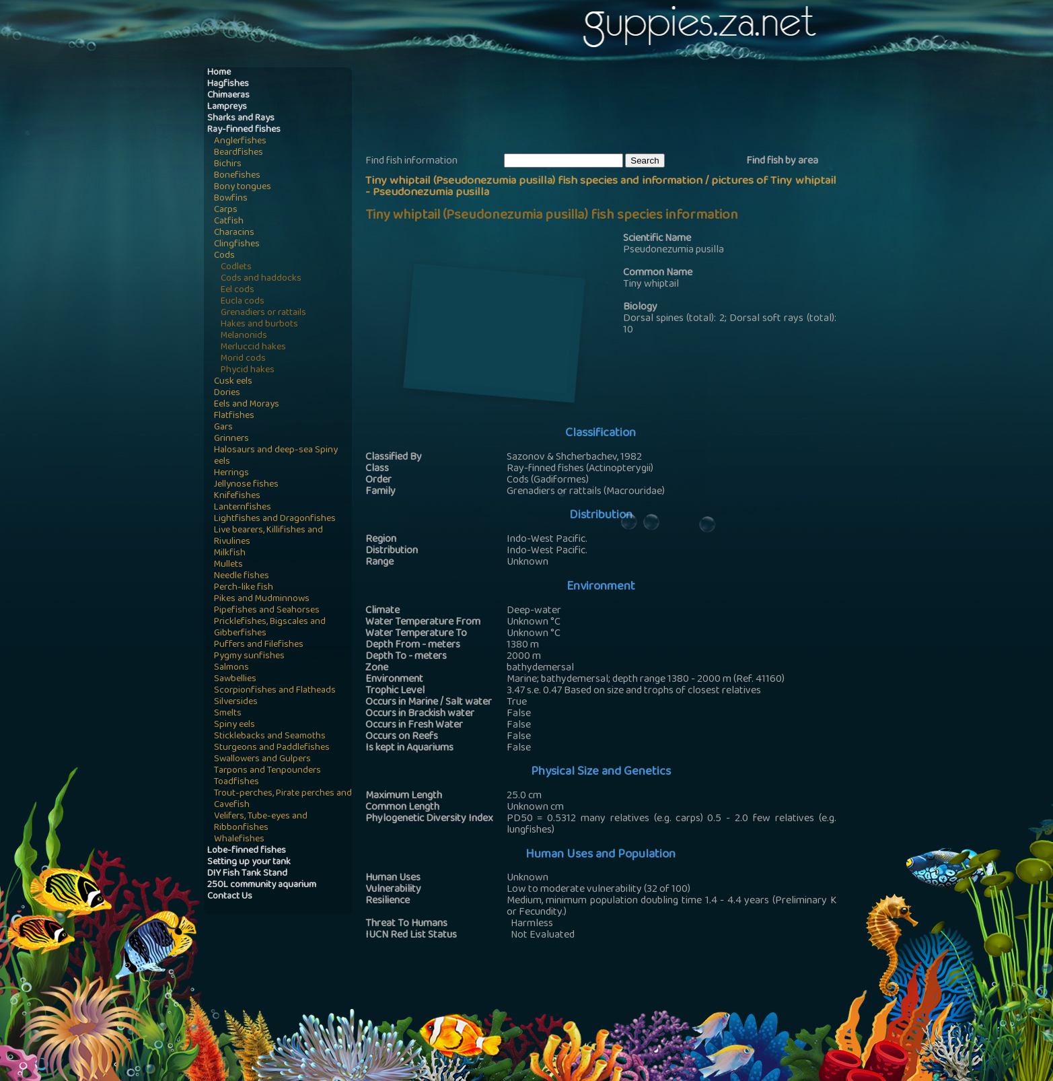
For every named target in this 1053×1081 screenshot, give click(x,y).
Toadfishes (236, 782)
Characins (234, 233)
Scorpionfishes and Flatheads (275, 691)
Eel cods (237, 290)
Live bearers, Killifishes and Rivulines (268, 536)
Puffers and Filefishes (258, 645)
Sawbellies (235, 679)
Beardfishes (238, 153)
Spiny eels (234, 725)
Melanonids (244, 336)
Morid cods (243, 359)
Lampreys (227, 107)
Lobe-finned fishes (246, 851)
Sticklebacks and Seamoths (270, 736)
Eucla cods (242, 302)
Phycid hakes (248, 370)
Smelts (228, 714)
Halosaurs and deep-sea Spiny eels (276, 456)
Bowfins (231, 199)
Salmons (231, 668)
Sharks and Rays (241, 119)
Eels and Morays (246, 405)
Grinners (231, 439)
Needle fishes (241, 576)
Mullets (228, 565)
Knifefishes (237, 496)
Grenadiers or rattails (263, 313)
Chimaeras (228, 96)
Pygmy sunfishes (249, 656)
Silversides (236, 702)
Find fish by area (782, 161)
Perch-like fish (243, 588)
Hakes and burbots (259, 325)
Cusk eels (233, 382)
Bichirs (228, 164)
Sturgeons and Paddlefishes (272, 748)
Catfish (229, 222)
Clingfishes (237, 244)
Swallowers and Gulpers (262, 759)
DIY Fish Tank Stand (247, 874)
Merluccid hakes (253, 347)
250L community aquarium (261, 885)
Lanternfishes (242, 508)
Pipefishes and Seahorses (267, 611)
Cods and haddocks (261, 279)
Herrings (231, 473)
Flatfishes (234, 416)
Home (219, 73)
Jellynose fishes (246, 485)
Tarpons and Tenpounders (267, 771)
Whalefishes (239, 839)
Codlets (236, 267)
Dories (227, 393)
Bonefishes (237, 176)
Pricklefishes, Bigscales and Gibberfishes (270, 628)
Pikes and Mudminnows (262, 599)
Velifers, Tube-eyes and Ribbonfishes (260, 822)
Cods (224, 256)
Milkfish (230, 553)
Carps (226, 210)
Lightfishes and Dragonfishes (275, 519)
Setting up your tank (249, 862)
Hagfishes (228, 84)
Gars (223, 428)
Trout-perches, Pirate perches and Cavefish (283, 799)
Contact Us (229, 897)
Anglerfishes (240, 141)
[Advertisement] (610, 108)
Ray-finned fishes (244, 130)
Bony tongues (242, 187)
